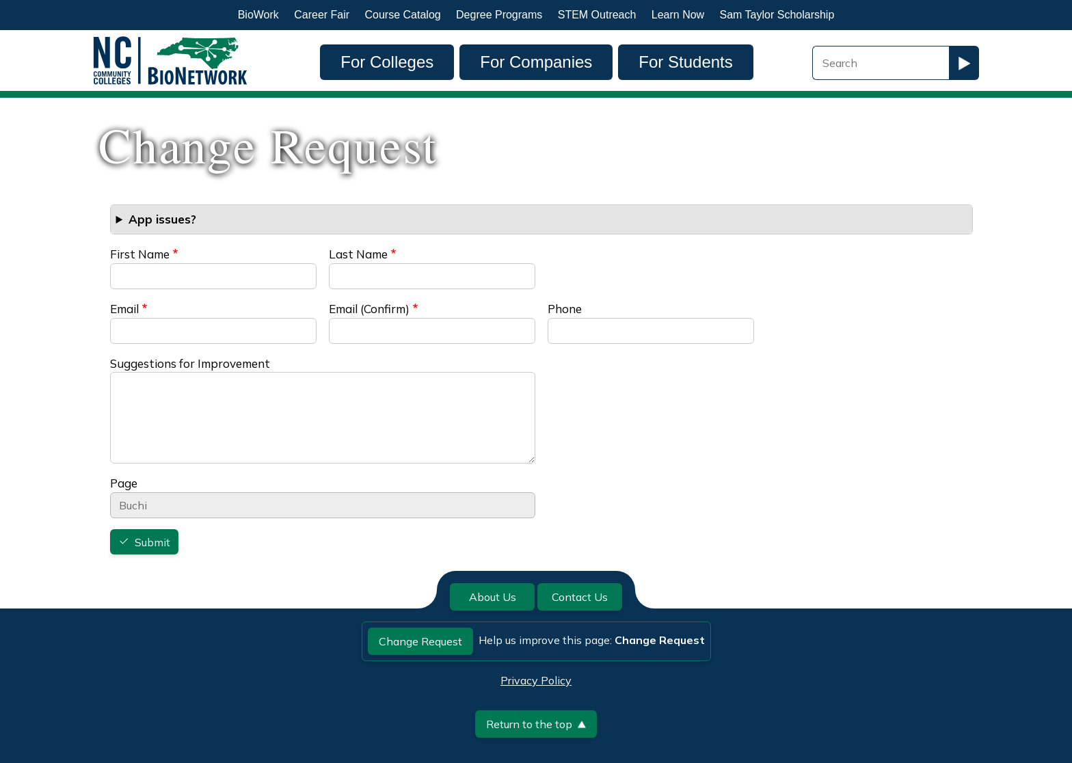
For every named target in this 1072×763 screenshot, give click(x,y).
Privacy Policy (536, 680)
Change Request (420, 641)
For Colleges (386, 62)
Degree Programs (499, 15)
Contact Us (580, 597)
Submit (152, 542)
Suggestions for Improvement (190, 363)
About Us (492, 597)
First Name (140, 254)
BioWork (258, 15)
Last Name (358, 254)
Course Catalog (403, 15)
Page (123, 483)
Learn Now (678, 15)
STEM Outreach (597, 15)
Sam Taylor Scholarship (777, 15)
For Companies (536, 62)
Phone (565, 309)
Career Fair (321, 15)
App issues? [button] (162, 219)
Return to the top (536, 724)
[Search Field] (880, 63)
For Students (685, 62)
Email (124, 309)
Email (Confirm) (369, 309)
